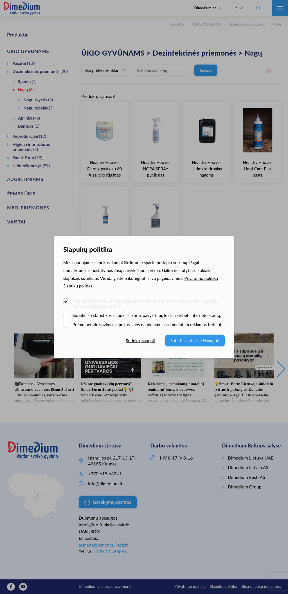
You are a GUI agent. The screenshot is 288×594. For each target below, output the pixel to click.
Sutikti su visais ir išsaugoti (194, 340)
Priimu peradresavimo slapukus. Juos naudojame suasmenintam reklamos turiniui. (147, 324)
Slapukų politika (78, 285)
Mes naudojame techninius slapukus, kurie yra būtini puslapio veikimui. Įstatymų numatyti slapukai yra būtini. (146, 303)
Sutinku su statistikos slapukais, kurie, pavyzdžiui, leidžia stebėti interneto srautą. (147, 315)
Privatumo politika (201, 278)
